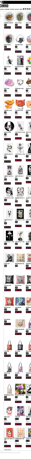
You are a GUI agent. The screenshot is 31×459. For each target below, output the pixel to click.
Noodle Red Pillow (7, 307)
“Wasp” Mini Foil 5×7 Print (20, 241)
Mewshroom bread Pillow (19, 263)
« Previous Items (6, 449)
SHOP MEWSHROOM (6, 9)
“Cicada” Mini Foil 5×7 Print (20, 154)
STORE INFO (20, 9)
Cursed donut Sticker (19, 44)
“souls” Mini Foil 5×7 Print (20, 220)
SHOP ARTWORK (12, 9)
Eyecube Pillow (6, 263)
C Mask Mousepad (18, 307)
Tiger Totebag (6, 351)
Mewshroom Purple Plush (19, 395)
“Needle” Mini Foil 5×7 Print (20, 132)
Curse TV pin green (18, 23)
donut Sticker (6, 88)
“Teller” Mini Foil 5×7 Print (9, 241)
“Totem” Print (17, 417)
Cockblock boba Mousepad (19, 329)
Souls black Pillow (7, 285)
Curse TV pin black (7, 44)
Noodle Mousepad (7, 319)
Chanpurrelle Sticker (8, 110)
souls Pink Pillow (18, 285)
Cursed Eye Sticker (7, 132)
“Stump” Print (28, 417)
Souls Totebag (17, 351)
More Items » (9, 449)
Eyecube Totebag (7, 373)
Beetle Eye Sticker (7, 66)
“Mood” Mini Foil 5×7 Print (9, 198)
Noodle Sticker (6, 417)
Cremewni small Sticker (19, 88)
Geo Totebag (17, 373)
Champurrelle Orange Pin (8, 23)
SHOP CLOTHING (17, 9)
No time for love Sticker (19, 66)
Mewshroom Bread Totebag (9, 395)
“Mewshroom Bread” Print (19, 438)
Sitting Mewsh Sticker (19, 110)
